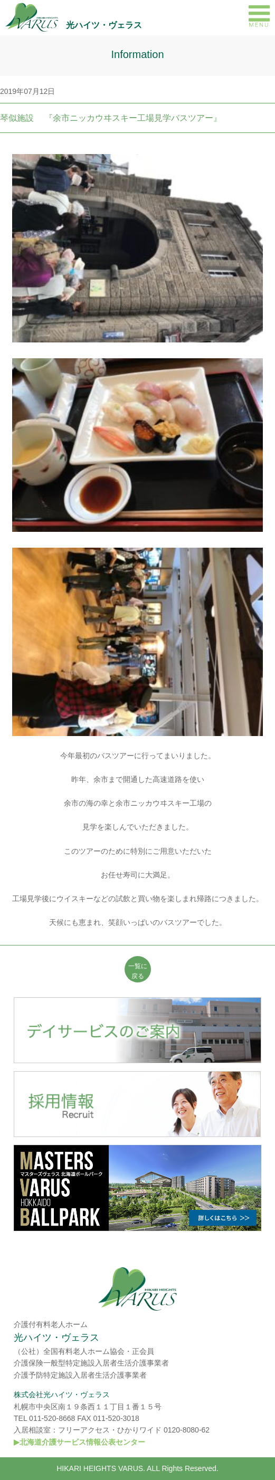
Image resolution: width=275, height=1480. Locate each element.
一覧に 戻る (137, 971)
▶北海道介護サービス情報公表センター (79, 1442)
